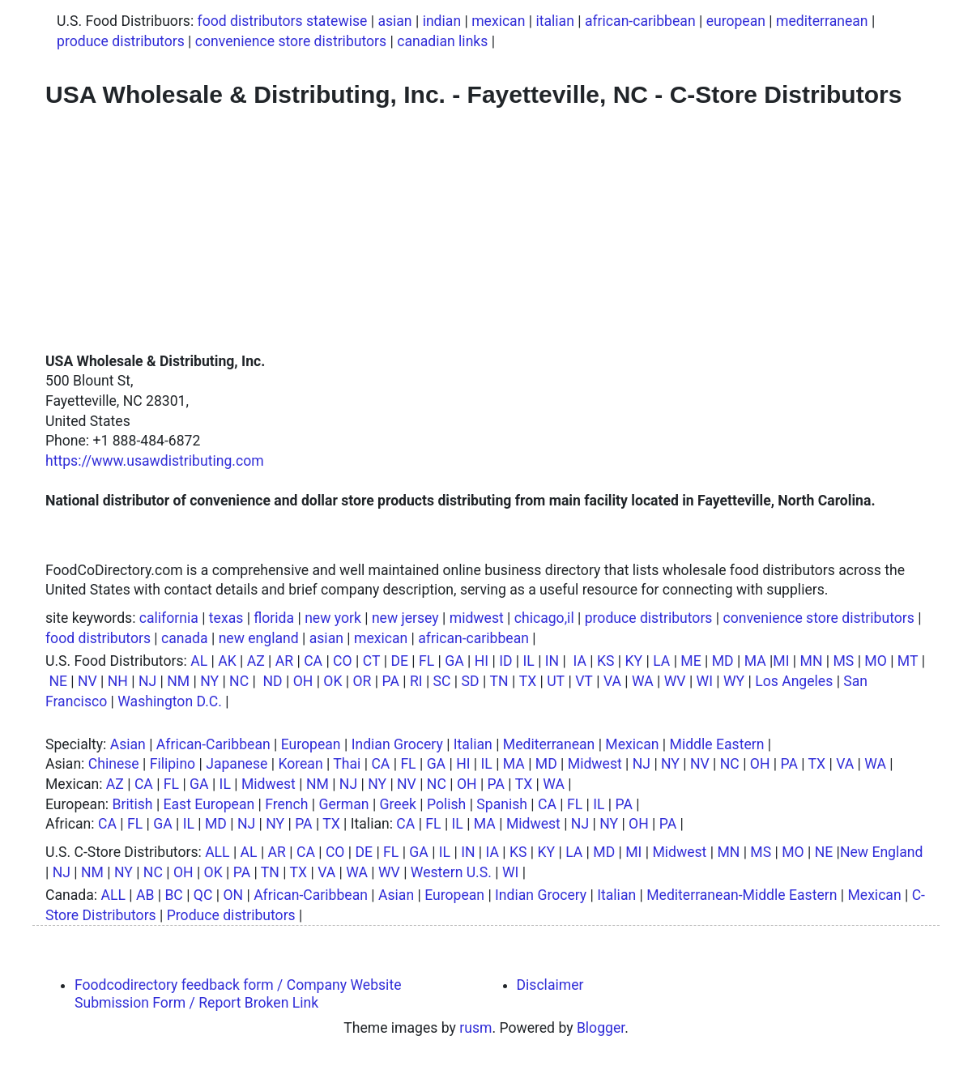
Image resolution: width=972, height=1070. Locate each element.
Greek (398, 804)
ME (690, 661)
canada (184, 638)
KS (606, 661)
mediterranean (822, 21)
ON (233, 895)
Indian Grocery (397, 744)
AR (284, 661)
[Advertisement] (486, 230)
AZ (256, 661)
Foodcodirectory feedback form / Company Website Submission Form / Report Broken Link (238, 993)
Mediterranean (549, 744)
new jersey (405, 618)
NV (87, 681)
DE (399, 661)
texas (226, 618)
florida (274, 618)
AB (145, 895)
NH (118, 681)
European (311, 744)
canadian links (442, 41)
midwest (477, 618)
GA (454, 661)
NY (209, 681)
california (168, 618)
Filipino (172, 764)
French (286, 804)
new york (333, 618)
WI (705, 681)
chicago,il (544, 618)
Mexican (632, 744)
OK (332, 681)
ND (272, 681)
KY (634, 661)
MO (875, 661)
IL (529, 661)
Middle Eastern (717, 744)
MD (723, 661)
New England (881, 852)
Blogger (601, 1028)
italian (554, 21)
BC (173, 895)
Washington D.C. (169, 701)
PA (390, 681)
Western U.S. (451, 872)
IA (579, 661)
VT (584, 681)
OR (362, 681)
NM (178, 681)
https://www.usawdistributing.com (154, 461)
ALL (217, 852)
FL (426, 661)
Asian (128, 744)
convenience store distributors (290, 41)
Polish (446, 804)
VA (612, 681)
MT (908, 661)
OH (303, 681)
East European (209, 804)
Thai (346, 764)
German (344, 804)
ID (505, 661)
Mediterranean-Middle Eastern (741, 895)
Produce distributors (231, 915)
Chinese (113, 764)
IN (552, 661)
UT (556, 681)
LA (661, 661)
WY (733, 681)
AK (227, 661)
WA (643, 681)
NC (239, 681)
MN (811, 661)
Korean (300, 764)
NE (58, 681)
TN (499, 681)
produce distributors (121, 41)
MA (755, 661)
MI (781, 661)
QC (203, 895)
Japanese (236, 764)
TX (528, 681)
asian (394, 21)
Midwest (595, 764)
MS (843, 661)
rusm (475, 1028)
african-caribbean (640, 21)
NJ (147, 681)
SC (442, 681)
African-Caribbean (213, 744)
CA (313, 661)
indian (442, 21)
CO (342, 661)
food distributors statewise (283, 21)
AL (198, 661)
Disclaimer (550, 985)
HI (481, 661)
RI (416, 681)
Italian (473, 744)
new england (259, 638)
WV (675, 681)
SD (471, 681)
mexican (498, 21)
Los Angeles (794, 681)
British (133, 804)
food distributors (98, 638)
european (735, 21)
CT (372, 661)
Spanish (501, 804)
